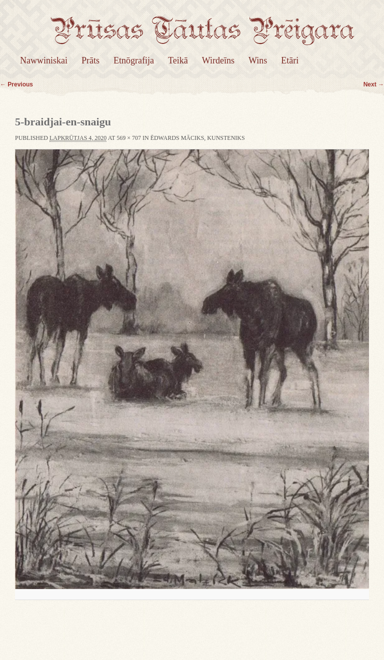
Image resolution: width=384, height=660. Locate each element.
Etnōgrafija (134, 60)
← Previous (16, 84)
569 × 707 (128, 137)
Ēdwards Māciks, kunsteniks (197, 137)
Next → (374, 84)
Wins (257, 60)
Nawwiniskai (44, 60)
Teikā (178, 60)
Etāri (289, 60)
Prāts (91, 60)
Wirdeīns (218, 60)
